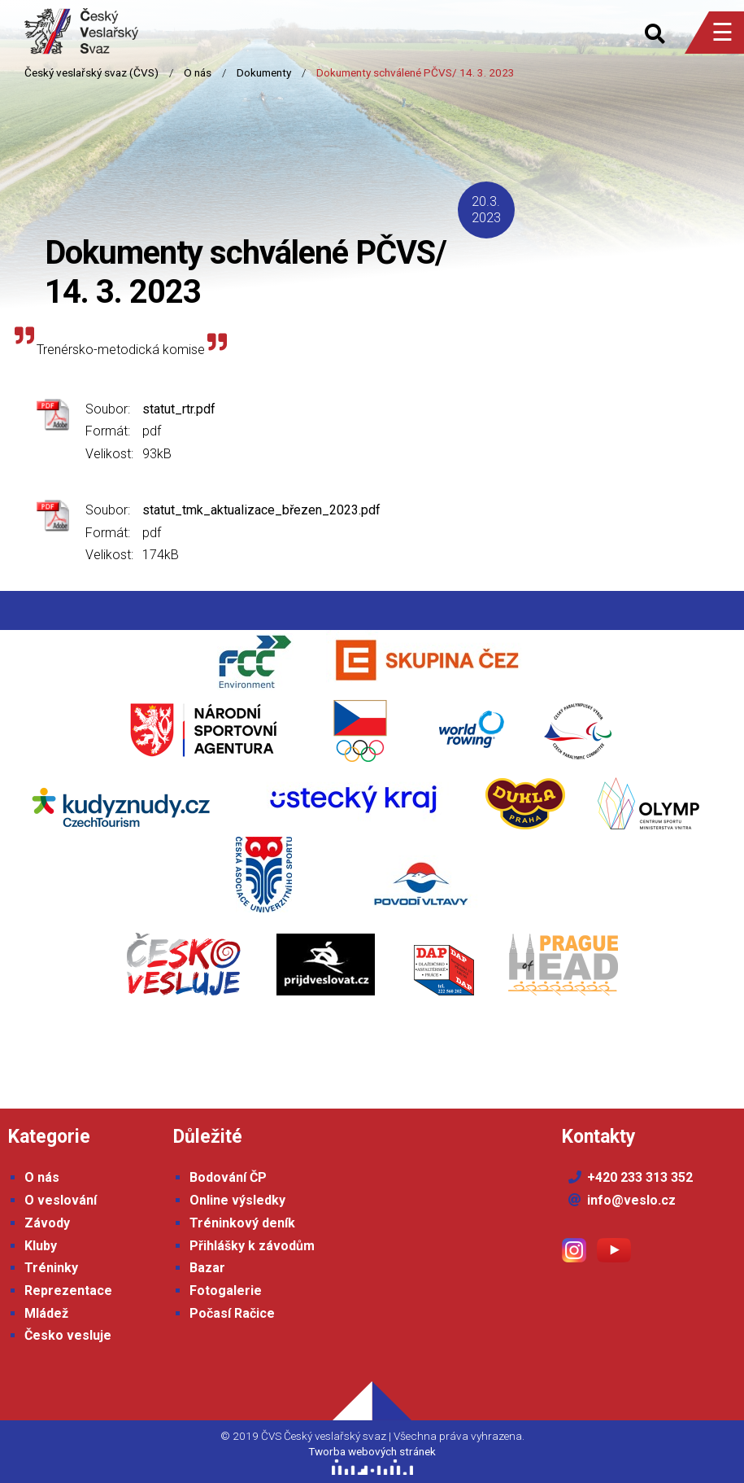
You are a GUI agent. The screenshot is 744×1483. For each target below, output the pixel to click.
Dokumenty (264, 72)
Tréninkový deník (242, 1223)
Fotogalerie (225, 1290)
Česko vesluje (67, 1335)
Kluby (40, 1245)
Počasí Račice (232, 1313)
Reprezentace (68, 1290)
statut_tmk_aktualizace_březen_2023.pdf (261, 510)
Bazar (207, 1267)
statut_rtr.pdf (178, 409)
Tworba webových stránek (372, 1451)
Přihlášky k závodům (252, 1245)
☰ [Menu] (722, 32)
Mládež (46, 1313)
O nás (197, 72)
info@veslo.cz (631, 1200)
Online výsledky (237, 1200)
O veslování (60, 1200)
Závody (47, 1223)
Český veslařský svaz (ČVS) (91, 72)
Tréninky (51, 1267)
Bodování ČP (228, 1177)
